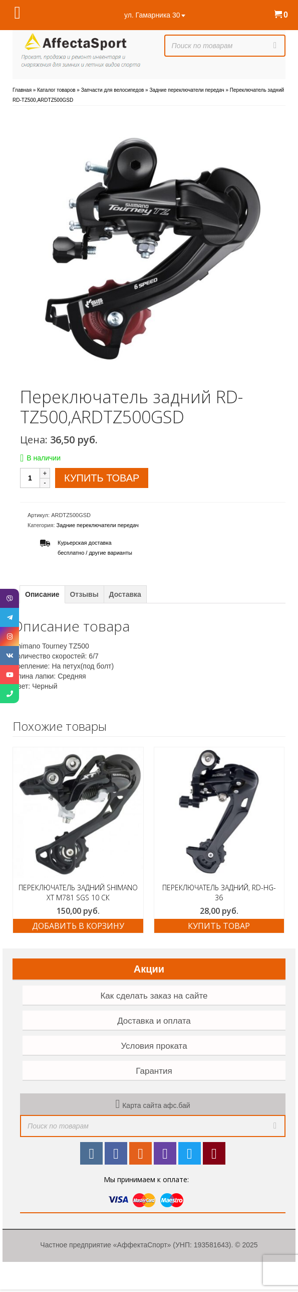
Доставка (125, 594)
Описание (42, 594)
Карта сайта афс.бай (156, 1105)
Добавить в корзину (78, 925)
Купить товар (101, 477)
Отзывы (84, 594)
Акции (149, 969)
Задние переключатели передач (98, 525)
